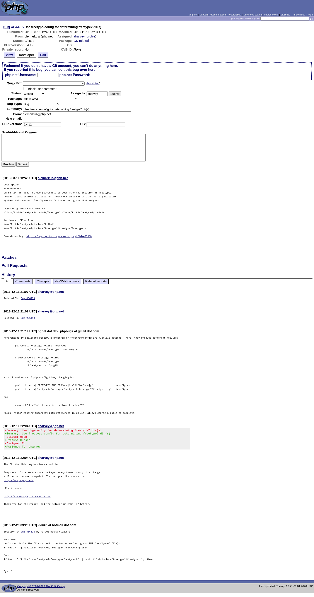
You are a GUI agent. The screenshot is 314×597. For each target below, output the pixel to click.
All (7, 281)
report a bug (235, 14)
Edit (43, 55)
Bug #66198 (28, 317)
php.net (193, 14)
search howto (271, 14)
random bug (299, 14)
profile (91, 36)
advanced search (253, 14)
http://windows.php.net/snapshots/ (27, 500)
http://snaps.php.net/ (19, 484)
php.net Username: (20, 75)
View (9, 55)
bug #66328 (28, 535)
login (310, 14)
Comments (23, 281)
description (92, 83)
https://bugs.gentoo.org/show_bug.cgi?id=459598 (59, 236)
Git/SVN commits (67, 281)
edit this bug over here (77, 69)
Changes (43, 281)
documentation (218, 14)
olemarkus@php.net (53, 178)
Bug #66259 (28, 298)
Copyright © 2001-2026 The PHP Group (41, 590)
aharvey (79, 36)
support (204, 14)
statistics (285, 14)
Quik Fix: (14, 83)
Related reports (96, 281)
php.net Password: (74, 75)
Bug (6, 27)
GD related (81, 40)
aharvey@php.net (51, 291)
